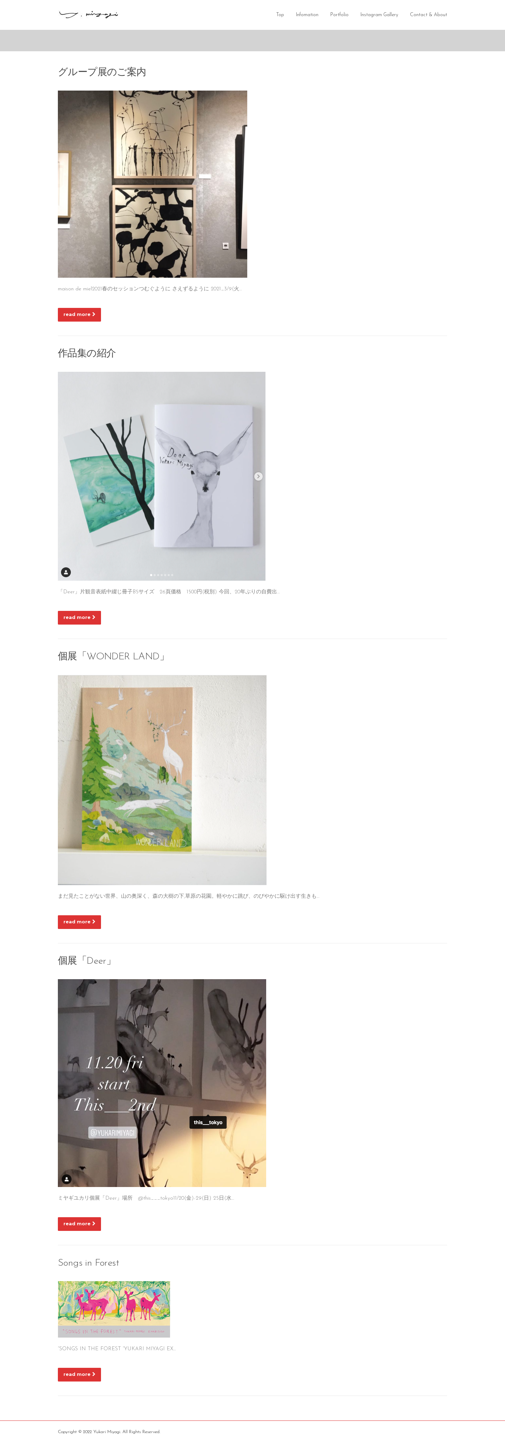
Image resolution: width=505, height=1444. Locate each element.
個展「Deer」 (87, 962)
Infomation (307, 15)
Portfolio (339, 15)
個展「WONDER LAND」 (113, 657)
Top (280, 15)
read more (79, 315)
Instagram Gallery (379, 15)
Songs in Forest (88, 1264)
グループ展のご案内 (102, 73)
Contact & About (428, 15)
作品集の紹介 (87, 355)
